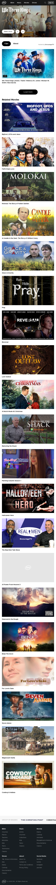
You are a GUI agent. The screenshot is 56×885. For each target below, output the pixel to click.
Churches (5, 832)
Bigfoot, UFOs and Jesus (11, 134)
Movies (26, 2)
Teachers (5, 837)
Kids (3, 843)
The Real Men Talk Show (11, 550)
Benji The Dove (7, 654)
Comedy (39, 834)
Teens (4, 846)
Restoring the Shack (9, 446)
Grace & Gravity (7, 273)
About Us (22, 859)
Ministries (5, 840)
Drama (39, 832)
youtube (39, 867)
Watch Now (8, 31)
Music (19, 2)
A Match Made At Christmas (12, 411)
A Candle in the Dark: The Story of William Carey (20, 238)
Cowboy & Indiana (8, 792)
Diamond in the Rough (10, 619)
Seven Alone (6, 723)
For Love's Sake (8, 688)
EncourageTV (49, 44)
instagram (40, 865)
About (15, 44)
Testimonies (6, 848)
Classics (4, 851)
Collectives (22, 837)
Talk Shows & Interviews (9, 859)
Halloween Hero (8, 515)
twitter (39, 862)
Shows (34, 2)
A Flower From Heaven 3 (11, 584)
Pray (3, 307)
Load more (28, 92)
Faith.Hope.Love (8, 169)
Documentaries (41, 843)
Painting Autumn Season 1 (11, 481)
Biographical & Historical (44, 840)
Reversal (5, 342)
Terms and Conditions (26, 865)
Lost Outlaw (6, 377)
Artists (21, 832)
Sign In (51, 2)
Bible (12, 2)
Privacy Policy (23, 867)
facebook (39, 859)
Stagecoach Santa (8, 758)
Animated (40, 837)
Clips (6, 44)
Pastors (4, 834)
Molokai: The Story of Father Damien (15, 203)
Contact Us (22, 862)
